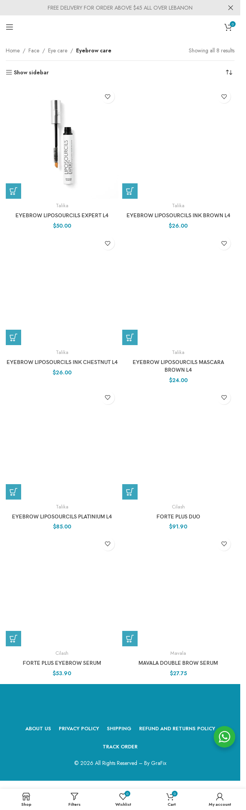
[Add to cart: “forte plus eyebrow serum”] (13, 637)
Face (33, 50)
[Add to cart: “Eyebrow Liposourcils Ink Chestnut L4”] (13, 337)
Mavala (178, 652)
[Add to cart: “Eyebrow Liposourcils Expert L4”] (13, 191)
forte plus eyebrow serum (62, 662)
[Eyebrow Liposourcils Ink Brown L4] (178, 142)
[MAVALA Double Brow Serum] (178, 588)
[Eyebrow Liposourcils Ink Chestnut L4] (62, 288)
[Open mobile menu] (9, 27)
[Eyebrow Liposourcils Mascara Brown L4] (178, 288)
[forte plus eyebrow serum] (62, 588)
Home (13, 50)
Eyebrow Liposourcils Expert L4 (61, 215)
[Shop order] (228, 72)
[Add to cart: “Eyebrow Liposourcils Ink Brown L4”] (130, 191)
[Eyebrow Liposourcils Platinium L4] (62, 442)
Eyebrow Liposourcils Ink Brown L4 (178, 215)
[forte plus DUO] (178, 442)
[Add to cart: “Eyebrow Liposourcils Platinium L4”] (13, 491)
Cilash (178, 505)
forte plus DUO (178, 516)
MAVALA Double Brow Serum (178, 662)
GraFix (158, 761)
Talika (62, 205)
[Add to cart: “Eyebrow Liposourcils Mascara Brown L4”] (130, 337)
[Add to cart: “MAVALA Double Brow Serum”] (130, 637)
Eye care (57, 50)
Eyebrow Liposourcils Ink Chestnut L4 (62, 362)
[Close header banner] (230, 7)
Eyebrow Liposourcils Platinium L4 (62, 516)
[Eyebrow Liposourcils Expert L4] (62, 142)
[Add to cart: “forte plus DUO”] (130, 491)
